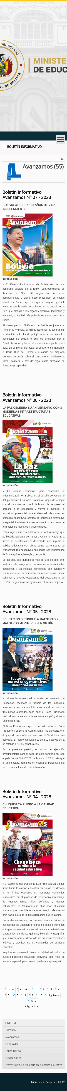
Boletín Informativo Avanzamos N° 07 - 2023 (27, 194)
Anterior (24, 989)
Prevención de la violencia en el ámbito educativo (33, 1065)
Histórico (10, 1030)
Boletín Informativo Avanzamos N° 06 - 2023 (27, 397)
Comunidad (12, 1044)
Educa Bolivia (13, 1051)
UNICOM (10, 1023)
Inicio (11, 989)
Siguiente (53, 995)
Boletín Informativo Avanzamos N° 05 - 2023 (27, 608)
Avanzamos (12, 1037)
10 (40, 995)
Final (33, 1001)
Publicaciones (13, 1058)
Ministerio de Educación (44, 1082)
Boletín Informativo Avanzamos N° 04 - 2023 (27, 794)
